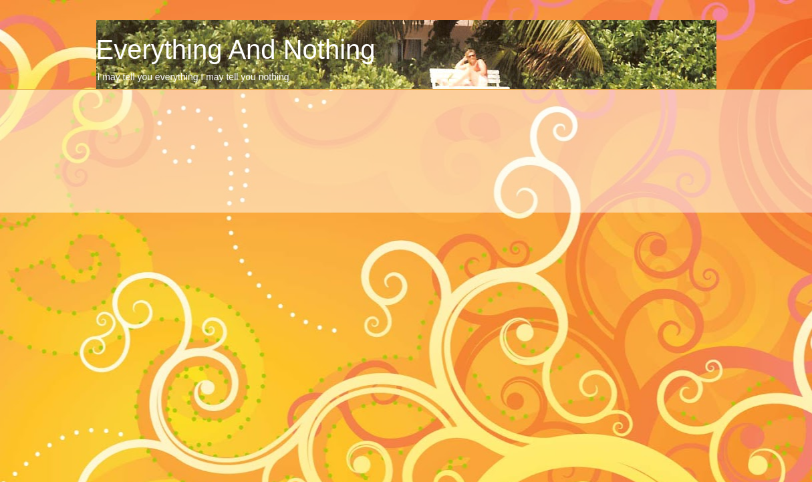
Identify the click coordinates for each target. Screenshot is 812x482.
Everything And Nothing (236, 49)
